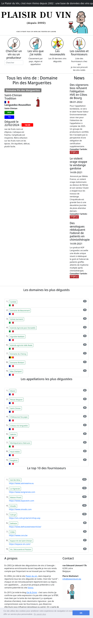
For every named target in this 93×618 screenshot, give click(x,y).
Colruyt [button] (13, 515)
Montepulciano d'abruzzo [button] (20, 443)
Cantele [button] (13, 302)
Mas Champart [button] (16, 371)
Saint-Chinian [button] (15, 408)
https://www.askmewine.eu (21, 483)
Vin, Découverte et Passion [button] (20, 549)
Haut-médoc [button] (15, 452)
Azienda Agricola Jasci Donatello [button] (22, 328)
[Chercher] (13, 62)
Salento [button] (13, 434)
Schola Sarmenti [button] (16, 319)
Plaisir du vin (31, 576)
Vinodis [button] (13, 506)
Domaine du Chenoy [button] (18, 354)
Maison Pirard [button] (15, 497)
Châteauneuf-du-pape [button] (18, 417)
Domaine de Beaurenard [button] (20, 310)
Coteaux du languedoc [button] (19, 425)
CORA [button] (12, 532)
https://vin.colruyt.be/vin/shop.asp (24, 518)
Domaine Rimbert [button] (17, 362)
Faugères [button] (13, 460)
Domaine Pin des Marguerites (23, 90)
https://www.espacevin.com (21, 500)
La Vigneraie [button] (15, 489)
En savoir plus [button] (40, 614)
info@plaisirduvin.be (71, 579)
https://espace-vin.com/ (19, 544)
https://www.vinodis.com (20, 509)
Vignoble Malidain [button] (17, 336)
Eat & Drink (32, 592)
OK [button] (81, 613)
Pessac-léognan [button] (16, 399)
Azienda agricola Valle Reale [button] (21, 345)
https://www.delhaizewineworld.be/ (25, 526)
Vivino (30, 587)
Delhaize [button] (13, 523)
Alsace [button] (12, 391)
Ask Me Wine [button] (15, 480)
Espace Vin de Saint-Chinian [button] (21, 541)
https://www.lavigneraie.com (22, 492)
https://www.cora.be (18, 535)
